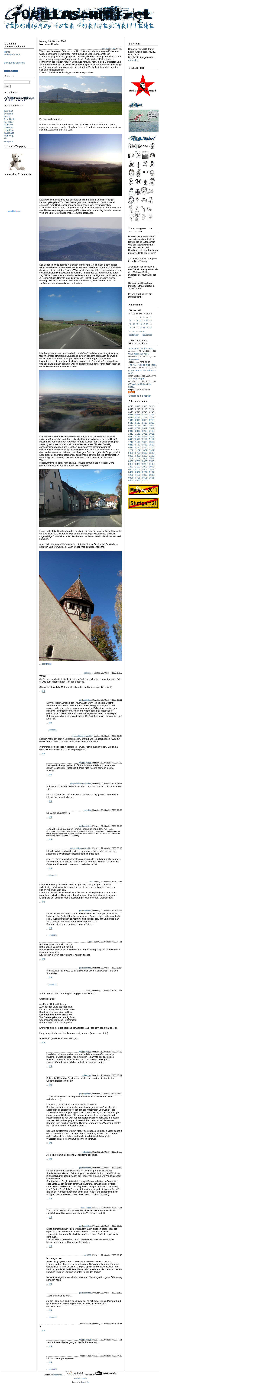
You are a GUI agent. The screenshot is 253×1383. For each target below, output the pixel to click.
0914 (144, 411)
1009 (144, 450)
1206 (130, 475)
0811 (130, 436)
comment (46, 663)
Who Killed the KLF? (138, 354)
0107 (151, 472)
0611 (144, 436)
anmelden (133, 60)
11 (147, 321)
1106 (137, 475)
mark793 (8, 124)
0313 (151, 423)
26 (151, 328)
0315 (130, 409)
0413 (144, 423)
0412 (130, 431)
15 (137, 324)
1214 (151, 409)
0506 (151, 477)
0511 (151, 436)
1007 (144, 466)
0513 (137, 423)
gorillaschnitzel (108, 48)
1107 (137, 466)
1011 (144, 433)
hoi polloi (8, 122)
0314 (151, 414)
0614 (130, 414)
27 (130, 331)
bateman (8, 111)
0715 (130, 406)
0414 (144, 414)
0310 (137, 447)
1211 (130, 433)
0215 (137, 409)
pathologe (9, 135)
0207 (144, 472)
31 (144, 331)
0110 (151, 447)
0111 (151, 439)
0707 (137, 469)
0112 (151, 431)
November (147, 335)
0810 (130, 444)
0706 (137, 477)
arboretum (87, 1075)
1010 (144, 442)
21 (134, 328)
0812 (130, 428)
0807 (130, 469)
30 (141, 331)
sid (5, 138)
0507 (151, 469)
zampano (8, 141)
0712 (137, 428)
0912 (151, 425)
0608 (144, 461)
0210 (144, 447)
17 (144, 324)
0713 (151, 420)
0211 (144, 439)
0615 (137, 406)
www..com (14, 211)
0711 (137, 436)
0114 (137, 417)
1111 (137, 433)
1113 (151, 417)
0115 (144, 409)
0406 (130, 480)
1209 (130, 450)
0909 (151, 450)
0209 (144, 455)
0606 (144, 477)
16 (141, 324)
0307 (137, 472)
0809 (130, 453)
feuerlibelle (9, 119)
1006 (144, 475)
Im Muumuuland (12, 54)
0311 (137, 439)
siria (90, 882)
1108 (137, 458)
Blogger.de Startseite (14, 62)
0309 (137, 455)
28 (134, 331)
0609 (144, 453)
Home (7, 51)
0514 (137, 414)
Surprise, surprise (137, 378)
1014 (137, 411)
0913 (137, 420)
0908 (151, 458)
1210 (130, 442)
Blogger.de (57, 1375)
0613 (130, 423)
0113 (137, 425)
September (134, 335)
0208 (144, 464)
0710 (137, 444)
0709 (137, 453)
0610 (144, 444)
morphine (9, 130)
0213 (130, 425)
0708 (137, 461)
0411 (130, 439)
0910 (151, 442)
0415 (151, 406)
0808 (130, 461)
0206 (144, 480)
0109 (151, 455)
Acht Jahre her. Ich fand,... (141, 348)
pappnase (9, 133)
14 (134, 324)
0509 (151, 453)
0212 (144, 431)
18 (147, 324)
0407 (130, 472)
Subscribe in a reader (140, 395)
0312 (137, 431)
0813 (144, 420)
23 (141, 328)
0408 (130, 464)
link (43, 691)
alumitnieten (86, 1207)
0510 (151, 444)
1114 (130, 411)
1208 (130, 458)
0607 (144, 469)
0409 (130, 455)
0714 (151, 411)
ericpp (7, 116)
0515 (144, 406)
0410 (130, 447)
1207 (130, 466)
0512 (151, 428)
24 (144, 328)
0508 (151, 461)
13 (130, 324)
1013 (130, 420)
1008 (144, 458)
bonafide (8, 113)
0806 (130, 477)
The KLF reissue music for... (142, 365)
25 (147, 328)
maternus (9, 127)
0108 (151, 464)
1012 (144, 425)
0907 (151, 466)
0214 (130, 417)
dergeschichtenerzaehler (82, 736)
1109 (137, 450)
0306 (137, 480)
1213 (144, 417)
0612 (144, 428)
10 (144, 321)
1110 (137, 442)
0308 (137, 464)
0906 (151, 475)
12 (151, 321)
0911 (151, 433)
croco (90, 941)
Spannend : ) (134, 359)
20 (130, 328)
